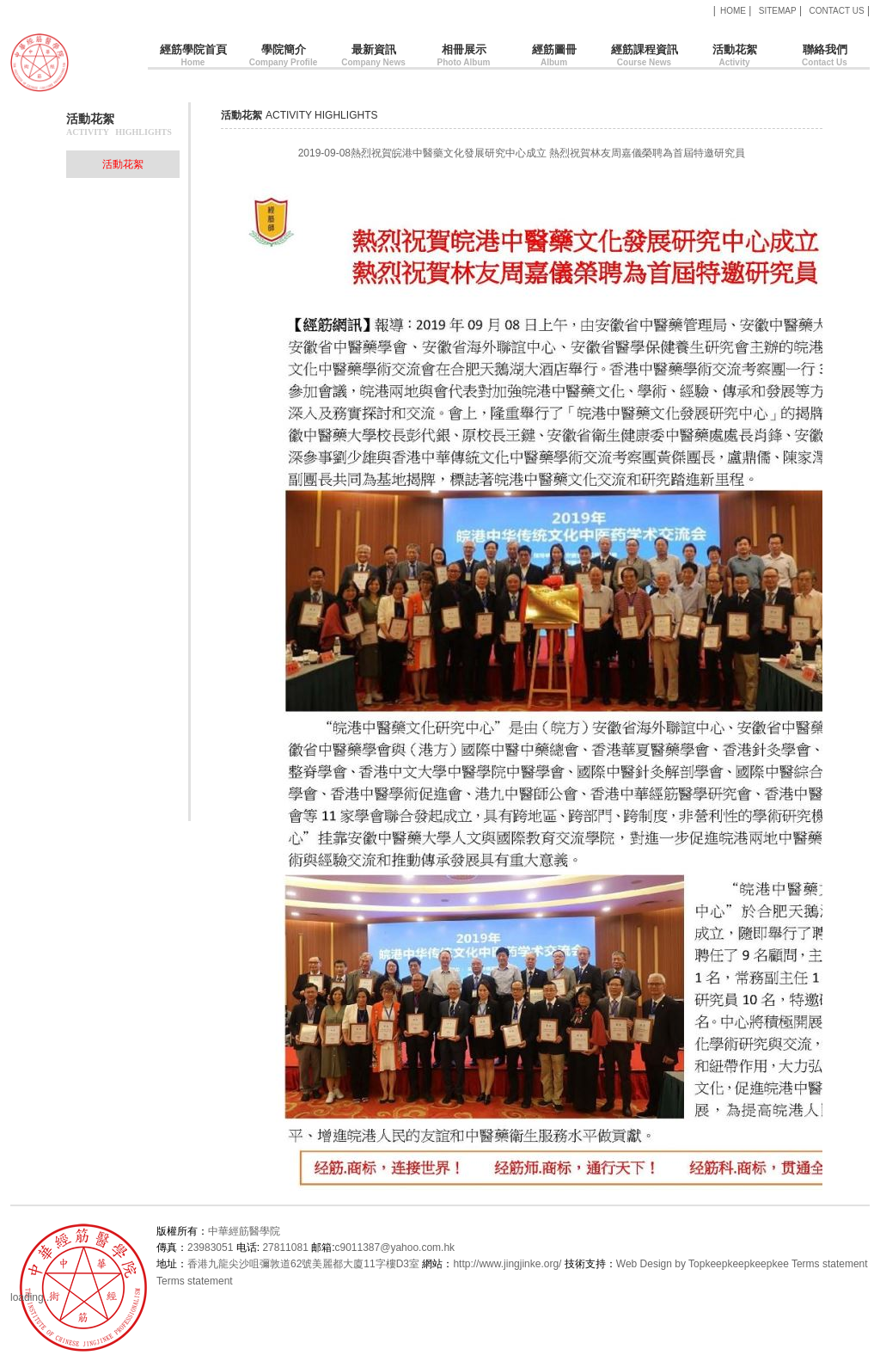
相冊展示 (464, 56)
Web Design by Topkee (669, 1264)
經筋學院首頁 (193, 56)
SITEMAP (778, 10)
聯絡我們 (824, 56)
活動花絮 (734, 56)
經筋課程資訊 (644, 56)
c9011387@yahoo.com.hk (394, 1248)
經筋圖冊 (554, 56)
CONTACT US (836, 10)
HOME (733, 10)
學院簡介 (283, 56)
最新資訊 (373, 56)
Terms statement (829, 1264)
